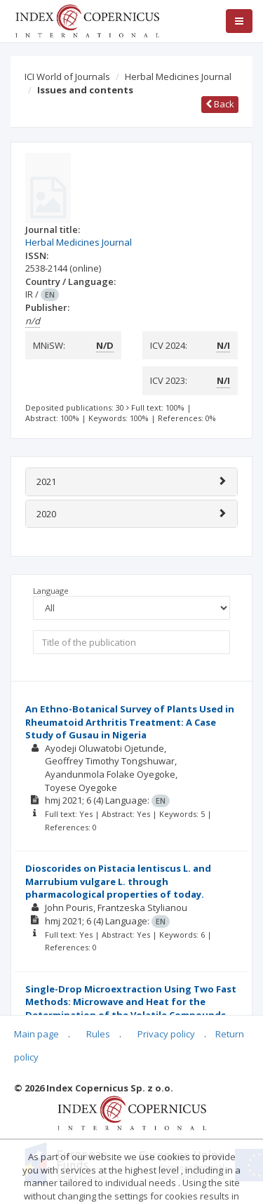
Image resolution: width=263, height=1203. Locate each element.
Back (219, 104)
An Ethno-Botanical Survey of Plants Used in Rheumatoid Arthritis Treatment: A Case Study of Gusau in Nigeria (129, 722)
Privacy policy (166, 1034)
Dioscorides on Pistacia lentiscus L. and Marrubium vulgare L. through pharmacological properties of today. (118, 881)
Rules (98, 1034)
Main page (36, 1034)
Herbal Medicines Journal (178, 76)
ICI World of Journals (67, 76)
